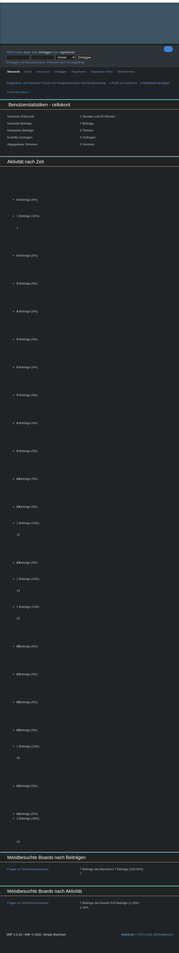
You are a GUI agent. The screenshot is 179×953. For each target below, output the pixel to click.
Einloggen (61, 71)
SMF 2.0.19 (14, 934)
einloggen (45, 52)
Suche (28, 71)
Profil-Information (18, 92)
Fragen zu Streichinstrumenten (28, 869)
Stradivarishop (126, 71)
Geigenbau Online (102, 71)
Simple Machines (54, 934)
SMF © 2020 (32, 934)
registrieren (67, 52)
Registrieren (79, 71)
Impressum (43, 71)
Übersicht (13, 71)
